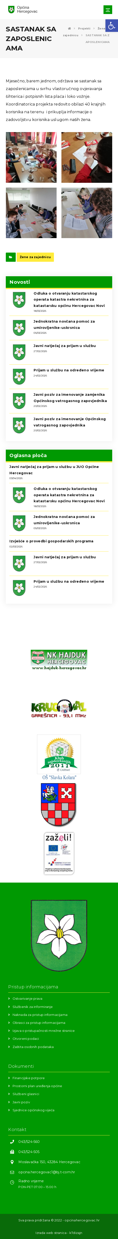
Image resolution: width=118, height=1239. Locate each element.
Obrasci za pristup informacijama (39, 1023)
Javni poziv (21, 1102)
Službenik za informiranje (33, 1007)
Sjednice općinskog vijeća (34, 1110)
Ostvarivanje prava (28, 998)
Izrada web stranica (51, 1233)
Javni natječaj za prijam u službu (65, 346)
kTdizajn (75, 1233)
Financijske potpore (29, 1078)
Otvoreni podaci (26, 1039)
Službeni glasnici (26, 1094)
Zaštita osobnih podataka (33, 1047)
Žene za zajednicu (35, 257)
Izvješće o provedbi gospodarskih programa (51, 541)
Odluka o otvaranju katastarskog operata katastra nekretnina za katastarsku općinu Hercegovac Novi (69, 299)
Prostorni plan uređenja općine (37, 1086)
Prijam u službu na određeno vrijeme (69, 370)
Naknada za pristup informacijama (40, 1015)
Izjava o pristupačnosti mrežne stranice (44, 1031)
